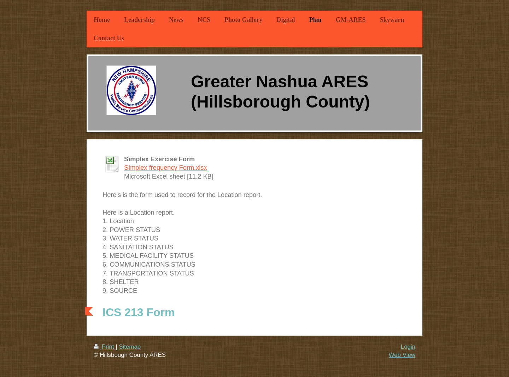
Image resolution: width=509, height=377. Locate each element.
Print (105, 346)
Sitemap (130, 346)
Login (408, 346)
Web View (402, 355)
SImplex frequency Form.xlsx (165, 167)
